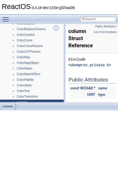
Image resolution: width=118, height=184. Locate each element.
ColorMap (23, 57)
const (74, 88)
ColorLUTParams (29, 51)
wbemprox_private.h (89, 65)
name (102, 88)
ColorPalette (25, 80)
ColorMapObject (28, 63)
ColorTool (23, 91)
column (8, 106)
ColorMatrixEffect (28, 74)
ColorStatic (24, 85)
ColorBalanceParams (31, 29)
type (101, 95)
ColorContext (26, 35)
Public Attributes (105, 26)
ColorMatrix (24, 68)
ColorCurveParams (30, 46)
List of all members (105, 32)
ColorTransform (27, 96)
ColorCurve (24, 40)
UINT (91, 95)
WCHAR (86, 88)
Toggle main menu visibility (7, 17)
